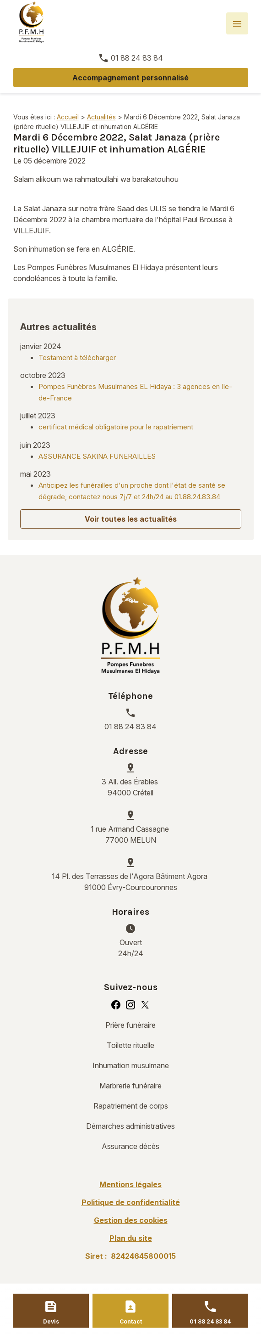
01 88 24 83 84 (137, 57)
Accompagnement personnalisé (130, 77)
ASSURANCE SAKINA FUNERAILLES (97, 456)
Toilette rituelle (130, 1045)
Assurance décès (130, 1146)
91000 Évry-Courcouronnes (130, 881)
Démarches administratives (130, 1126)
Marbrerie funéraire (130, 1085)
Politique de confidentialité (131, 1202)
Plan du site (130, 1238)
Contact (131, 1321)
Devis (51, 1321)
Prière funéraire (130, 1025)
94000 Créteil (131, 786)
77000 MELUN (131, 834)
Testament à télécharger (77, 357)
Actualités (101, 117)
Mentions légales (130, 1184)
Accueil (68, 117)
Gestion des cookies (131, 1220)
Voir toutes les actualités (131, 519)
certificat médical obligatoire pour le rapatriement (115, 426)
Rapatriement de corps (130, 1105)
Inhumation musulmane (130, 1065)
